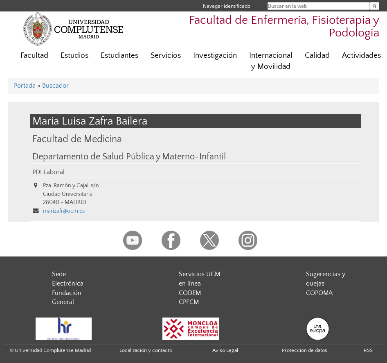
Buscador (55, 85)
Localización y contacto (145, 350)
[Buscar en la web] (374, 6)
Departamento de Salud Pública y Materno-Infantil (129, 157)
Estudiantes (119, 55)
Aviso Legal (225, 350)
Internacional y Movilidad (270, 61)
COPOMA (319, 293)
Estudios (74, 55)
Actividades (361, 55)
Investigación (215, 55)
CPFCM (189, 302)
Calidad (317, 55)
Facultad (34, 55)
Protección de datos (304, 350)
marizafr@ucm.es (64, 211)
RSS (368, 350)
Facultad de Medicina (77, 139)
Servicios (166, 55)
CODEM (190, 293)
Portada (25, 85)
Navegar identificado (226, 5)
